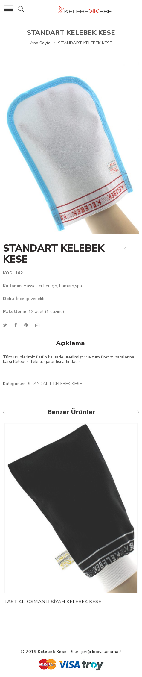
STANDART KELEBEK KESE (71, 32)
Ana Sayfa (40, 43)
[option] (71, 148)
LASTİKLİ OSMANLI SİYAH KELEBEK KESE (52, 603)
